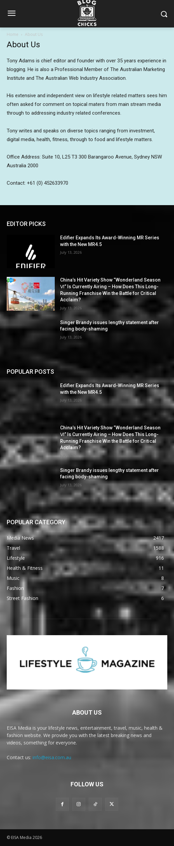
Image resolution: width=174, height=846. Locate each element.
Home (12, 34)
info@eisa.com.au (52, 757)
